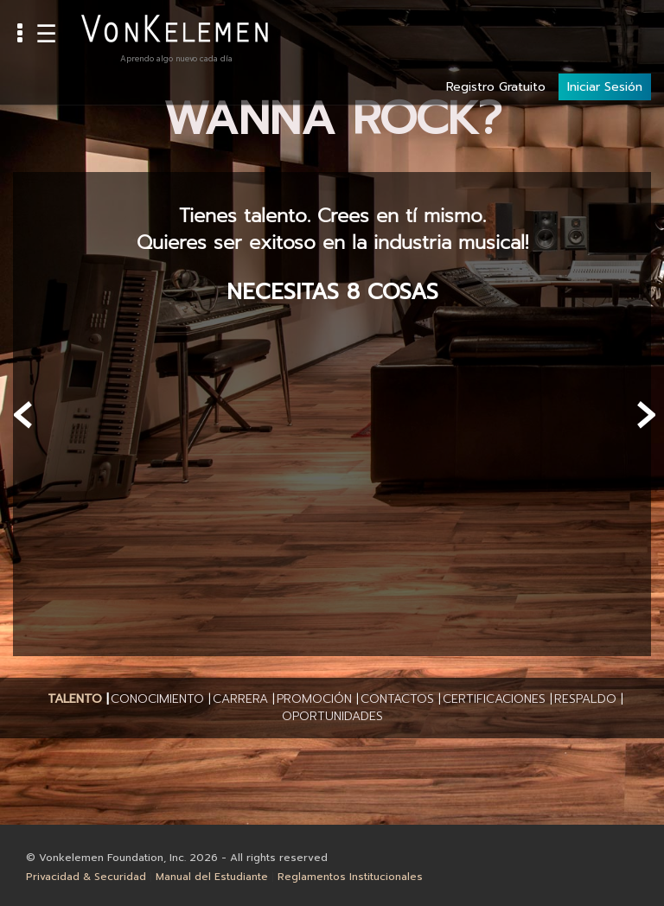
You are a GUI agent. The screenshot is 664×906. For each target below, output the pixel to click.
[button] (74, 699)
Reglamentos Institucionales (350, 876)
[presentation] (23, 415)
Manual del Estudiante (212, 876)
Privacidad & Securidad (86, 876)
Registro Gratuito (496, 27)
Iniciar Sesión (604, 27)
